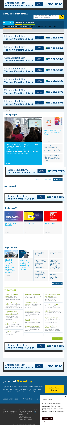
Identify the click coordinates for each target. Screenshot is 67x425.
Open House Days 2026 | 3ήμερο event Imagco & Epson (52, 129)
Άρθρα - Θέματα (7, 24)
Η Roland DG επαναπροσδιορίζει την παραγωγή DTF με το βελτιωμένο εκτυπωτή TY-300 (40, 272)
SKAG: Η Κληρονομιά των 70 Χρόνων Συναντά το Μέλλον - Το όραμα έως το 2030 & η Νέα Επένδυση (10, 264)
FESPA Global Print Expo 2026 (11, 222)
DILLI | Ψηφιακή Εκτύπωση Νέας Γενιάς (39, 251)
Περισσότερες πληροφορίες (50, 421)
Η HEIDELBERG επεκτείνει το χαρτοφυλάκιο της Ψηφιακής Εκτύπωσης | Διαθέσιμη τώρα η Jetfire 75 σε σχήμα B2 (55, 262)
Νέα (14, 24)
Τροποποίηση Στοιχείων (25, 417)
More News (58, 177)
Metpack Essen (50, 221)
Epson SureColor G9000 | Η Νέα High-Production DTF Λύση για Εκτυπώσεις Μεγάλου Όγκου (52, 155)
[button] (8, 128)
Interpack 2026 (30, 221)
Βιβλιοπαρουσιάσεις (50, 24)
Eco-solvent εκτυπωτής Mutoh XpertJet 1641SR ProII (54, 274)
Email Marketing (23, 410)
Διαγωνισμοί (20, 24)
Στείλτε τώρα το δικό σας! (54, 386)
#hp (32, 177)
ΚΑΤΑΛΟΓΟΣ (18, 20)
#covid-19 (48, 177)
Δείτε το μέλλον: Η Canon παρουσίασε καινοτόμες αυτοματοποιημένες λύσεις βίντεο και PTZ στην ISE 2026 (52, 146)
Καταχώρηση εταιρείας (25, 415)
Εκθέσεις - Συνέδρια (29, 24)
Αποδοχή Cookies (47, 418)
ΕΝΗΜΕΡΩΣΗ (8, 20)
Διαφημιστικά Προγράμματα (23, 412)
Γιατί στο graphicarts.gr (25, 409)
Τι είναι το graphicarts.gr (10, 409)
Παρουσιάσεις (40, 24)
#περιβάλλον (39, 177)
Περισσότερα (57, 281)
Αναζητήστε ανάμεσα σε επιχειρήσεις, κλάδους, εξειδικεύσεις (46, 14)
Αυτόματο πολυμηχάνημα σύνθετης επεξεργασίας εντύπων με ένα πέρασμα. (25, 262)
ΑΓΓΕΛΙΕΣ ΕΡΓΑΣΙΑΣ (29, 20)
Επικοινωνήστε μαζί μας (9, 410)
